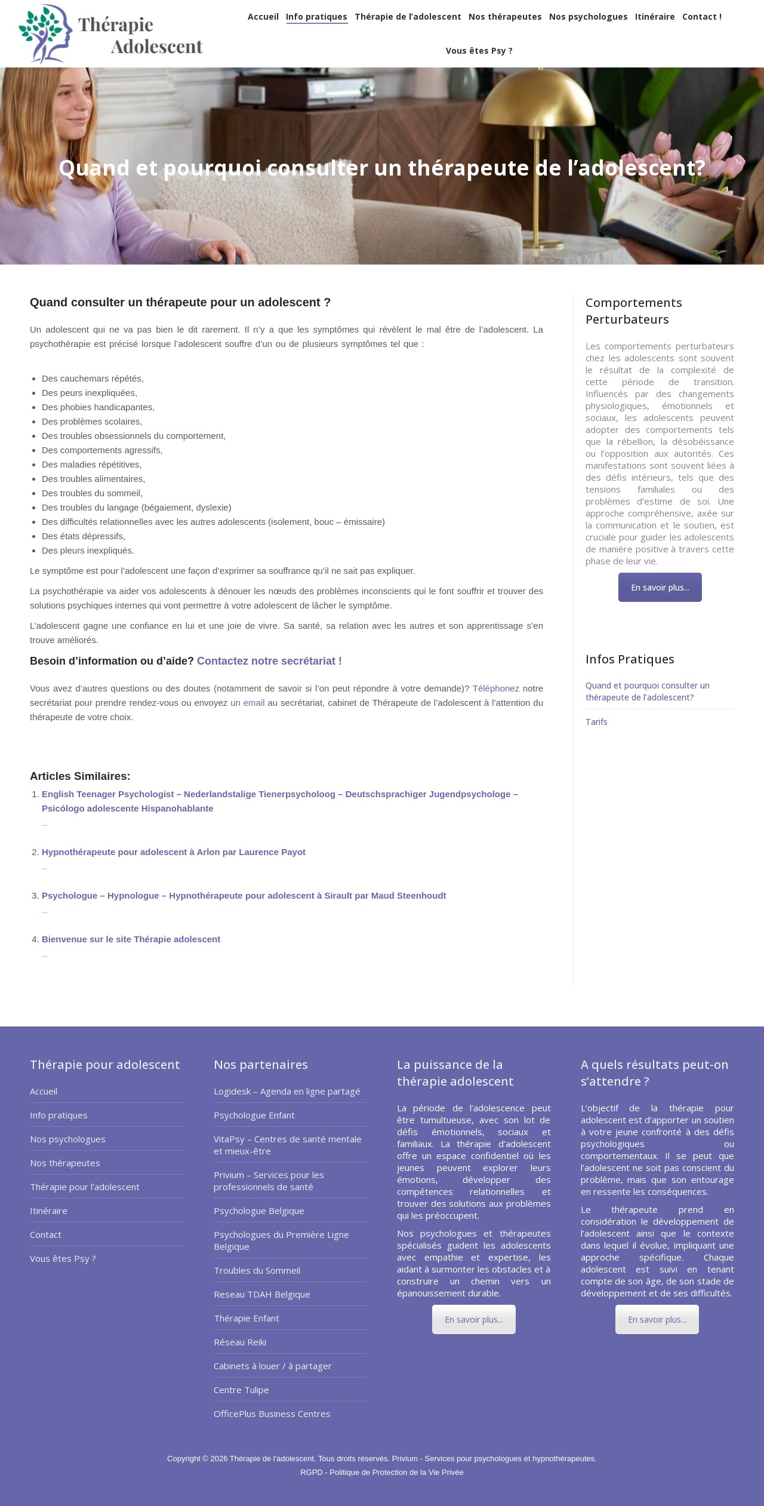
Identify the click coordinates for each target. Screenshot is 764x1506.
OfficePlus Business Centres (272, 1413)
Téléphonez (496, 688)
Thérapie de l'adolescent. (274, 1458)
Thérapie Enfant (246, 1318)
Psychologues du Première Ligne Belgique (281, 1240)
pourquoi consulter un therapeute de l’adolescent (128, 731)
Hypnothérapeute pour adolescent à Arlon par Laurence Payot (174, 852)
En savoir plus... (660, 587)
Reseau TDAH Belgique (262, 1294)
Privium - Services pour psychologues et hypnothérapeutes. (494, 1458)
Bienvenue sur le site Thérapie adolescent (131, 939)
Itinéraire (48, 1210)
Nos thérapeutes (65, 1163)
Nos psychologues (68, 1139)
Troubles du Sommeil (257, 1270)
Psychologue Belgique (259, 1210)
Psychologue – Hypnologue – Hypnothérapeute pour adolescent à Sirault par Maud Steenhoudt (244, 895)
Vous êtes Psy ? (63, 1258)
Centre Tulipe (241, 1390)
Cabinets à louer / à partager (273, 1366)
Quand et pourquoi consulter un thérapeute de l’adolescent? (648, 691)
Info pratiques (59, 1115)
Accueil (43, 1091)
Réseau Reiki (240, 1342)
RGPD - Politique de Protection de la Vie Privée (382, 1472)
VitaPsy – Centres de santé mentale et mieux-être (288, 1145)
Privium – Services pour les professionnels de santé (269, 1180)
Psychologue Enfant (254, 1115)
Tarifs (597, 721)
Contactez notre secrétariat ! (268, 661)
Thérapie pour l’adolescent (85, 1186)
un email (247, 702)
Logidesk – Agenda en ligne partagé (287, 1091)
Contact (45, 1234)
